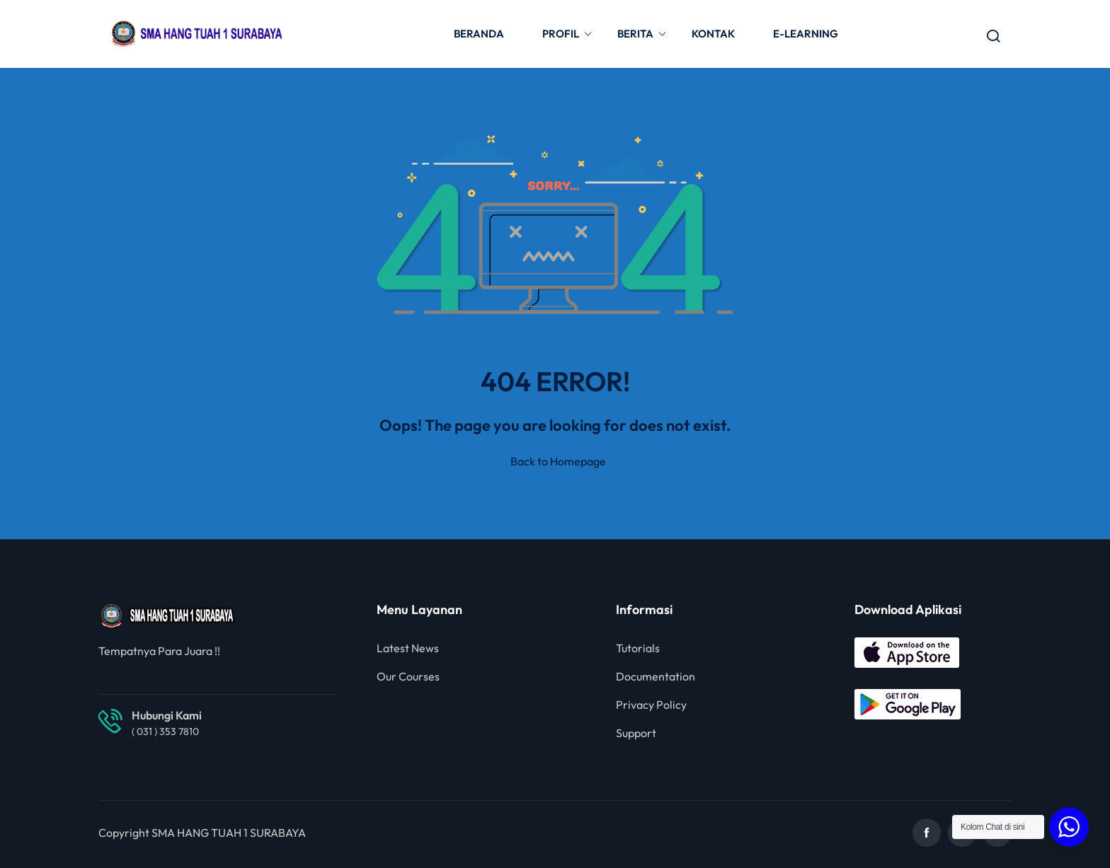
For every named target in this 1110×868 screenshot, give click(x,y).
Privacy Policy (651, 705)
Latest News (408, 648)
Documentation (655, 676)
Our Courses (408, 676)
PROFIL (567, 33)
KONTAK (713, 33)
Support (636, 733)
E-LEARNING (805, 33)
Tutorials (638, 648)
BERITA (642, 33)
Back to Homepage (555, 461)
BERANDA (479, 33)
